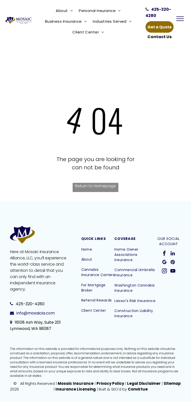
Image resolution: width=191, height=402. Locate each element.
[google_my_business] (164, 262)
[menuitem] (65, 10)
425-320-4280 (30, 304)
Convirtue (138, 389)
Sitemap (172, 383)
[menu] (180, 18)
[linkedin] (173, 254)
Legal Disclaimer (144, 383)
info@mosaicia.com (35, 313)
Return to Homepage (95, 186)
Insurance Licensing (75, 389)
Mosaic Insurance (76, 383)
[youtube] (173, 271)
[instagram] (164, 271)
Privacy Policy (110, 383)
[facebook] (164, 254)
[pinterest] (173, 262)
